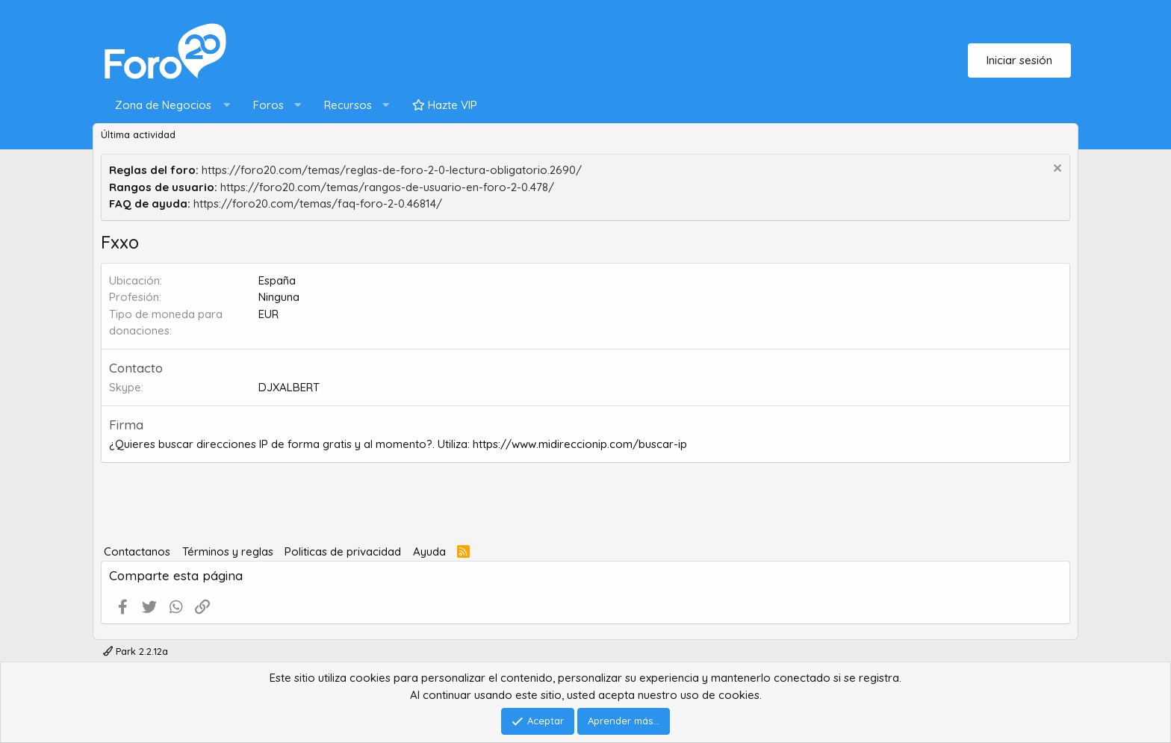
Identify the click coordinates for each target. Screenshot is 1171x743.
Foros (268, 105)
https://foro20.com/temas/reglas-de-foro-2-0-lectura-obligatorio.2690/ (392, 170)
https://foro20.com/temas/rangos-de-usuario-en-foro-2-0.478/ (387, 187)
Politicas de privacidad (343, 551)
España (277, 280)
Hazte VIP (444, 105)
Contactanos (137, 551)
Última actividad (138, 134)
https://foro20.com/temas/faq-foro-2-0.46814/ (317, 203)
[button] (169, 105)
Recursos (348, 105)
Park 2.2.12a (135, 651)
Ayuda (429, 551)
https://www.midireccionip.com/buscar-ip (580, 444)
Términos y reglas (227, 551)
